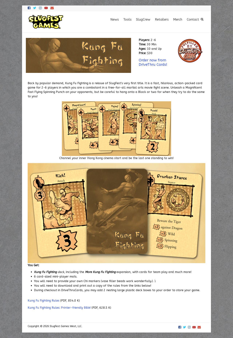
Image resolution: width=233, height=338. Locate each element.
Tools (127, 19)
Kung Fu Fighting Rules (43, 300)
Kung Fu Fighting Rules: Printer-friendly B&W (59, 307)
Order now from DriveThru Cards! (153, 62)
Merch (177, 19)
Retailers (162, 19)
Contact (193, 19)
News (114, 19)
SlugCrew (143, 19)
